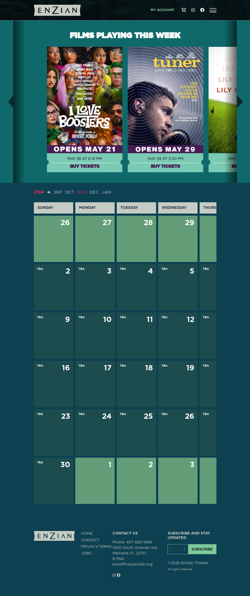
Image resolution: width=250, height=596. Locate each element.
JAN (107, 192)
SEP (58, 192)
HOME (87, 533)
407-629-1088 (139, 542)
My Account (162, 10)
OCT (70, 192)
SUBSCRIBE (202, 549)
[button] (213, 10)
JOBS (86, 553)
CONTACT (90, 540)
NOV (82, 192)
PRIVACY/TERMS (96, 546)
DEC (95, 192)
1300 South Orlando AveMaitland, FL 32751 (135, 550)
